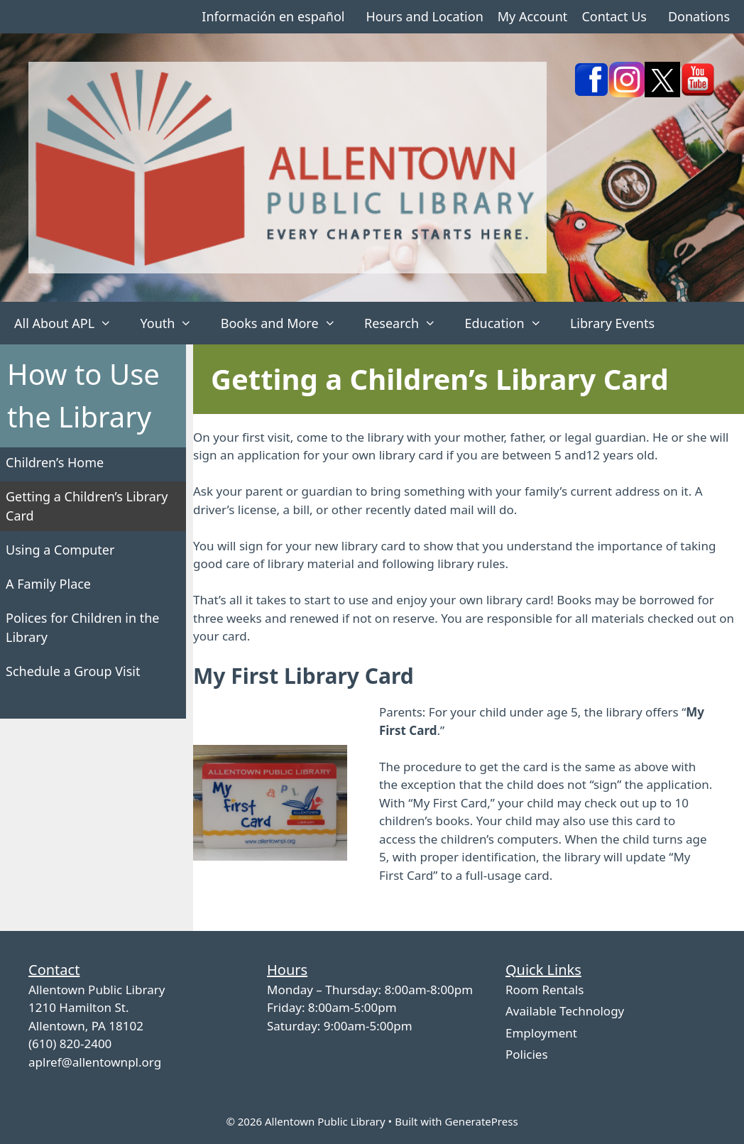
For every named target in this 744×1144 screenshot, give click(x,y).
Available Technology (564, 1011)
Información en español (273, 16)
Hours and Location (424, 16)
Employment (541, 1033)
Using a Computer (60, 549)
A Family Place (48, 583)
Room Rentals (544, 989)
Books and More (285, 323)
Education (510, 323)
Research (407, 323)
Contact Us (614, 16)
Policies (526, 1054)
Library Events (612, 323)
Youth (173, 323)
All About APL (70, 323)
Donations (699, 16)
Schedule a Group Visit (73, 671)
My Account (533, 16)
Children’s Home (55, 462)
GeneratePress (481, 1121)
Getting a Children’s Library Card (87, 506)
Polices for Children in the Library (82, 627)
